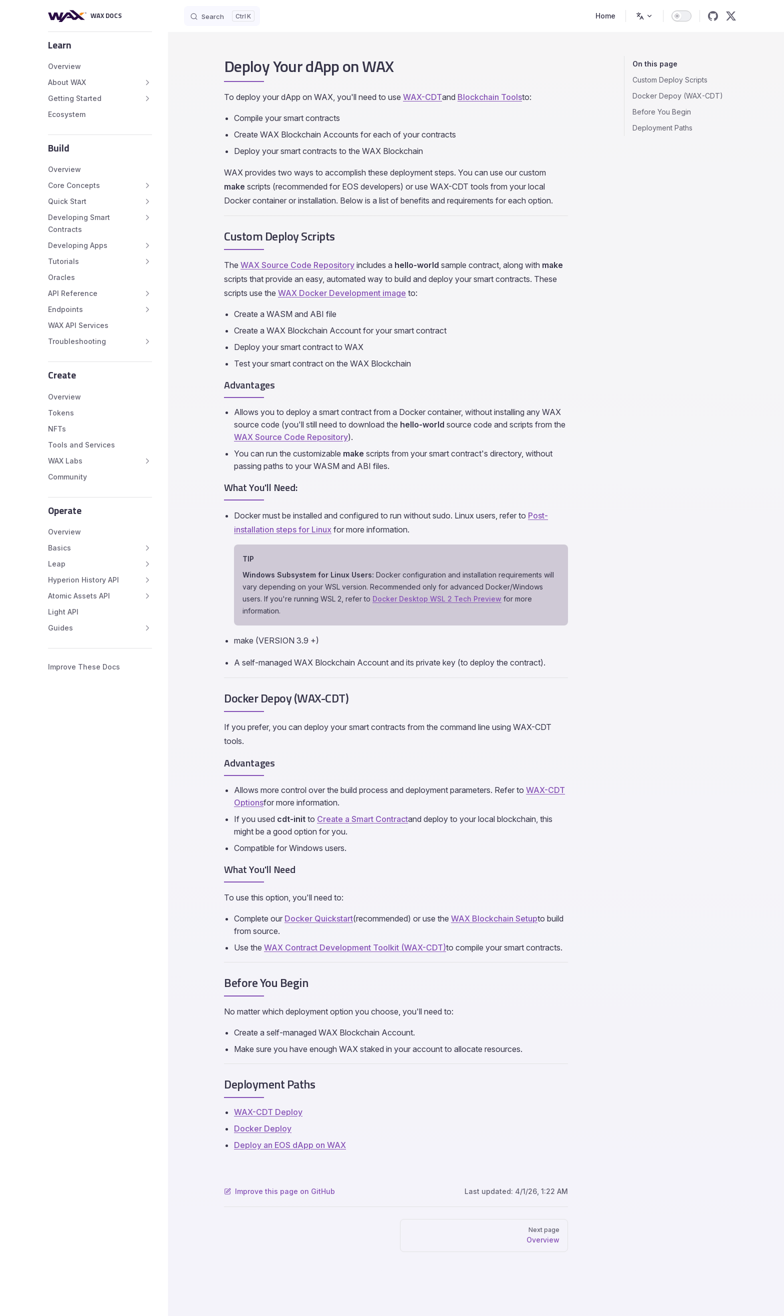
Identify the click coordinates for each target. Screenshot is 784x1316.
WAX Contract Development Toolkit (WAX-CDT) (355, 947)
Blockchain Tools (490, 97)
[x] (731, 16)
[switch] (682, 16)
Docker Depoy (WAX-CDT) (677, 96)
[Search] (222, 16)
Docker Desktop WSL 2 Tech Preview (437, 598)
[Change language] (644, 16)
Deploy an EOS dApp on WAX (290, 1145)
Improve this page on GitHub (279, 1191)
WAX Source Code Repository (297, 265)
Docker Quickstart (318, 919)
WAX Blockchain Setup (494, 919)
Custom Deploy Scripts (670, 80)
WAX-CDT (422, 97)
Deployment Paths (662, 128)
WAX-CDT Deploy (268, 1112)
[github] (713, 16)
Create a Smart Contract (362, 819)
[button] (100, 45)
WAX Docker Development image (342, 293)
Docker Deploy (263, 1129)
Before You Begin (661, 112)
